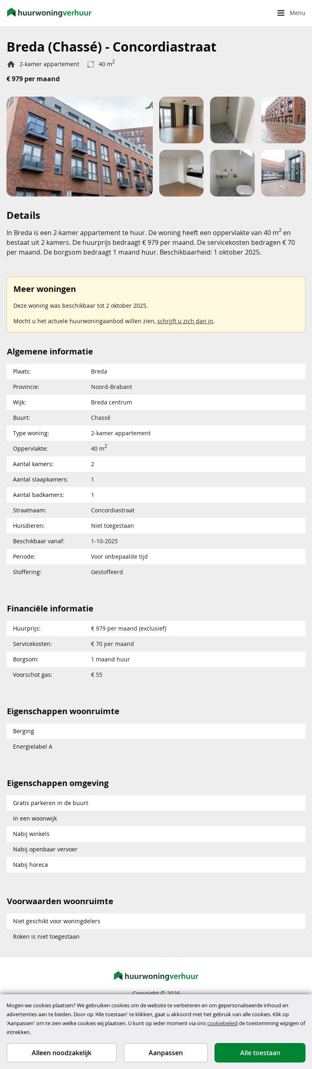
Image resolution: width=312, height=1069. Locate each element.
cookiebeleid (222, 1023)
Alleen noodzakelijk (61, 1052)
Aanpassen (166, 1052)
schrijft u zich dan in (185, 321)
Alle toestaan (260, 1052)
